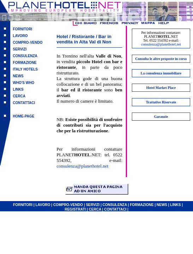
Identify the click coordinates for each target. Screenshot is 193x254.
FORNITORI (22, 29)
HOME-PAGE (23, 116)
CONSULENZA (25, 56)
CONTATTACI (24, 103)
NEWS (18, 76)
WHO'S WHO (23, 83)
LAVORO (20, 36)
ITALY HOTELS (25, 69)
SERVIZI (20, 49)
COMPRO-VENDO (27, 42)
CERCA (19, 96)
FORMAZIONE (24, 63)
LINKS (18, 89)
